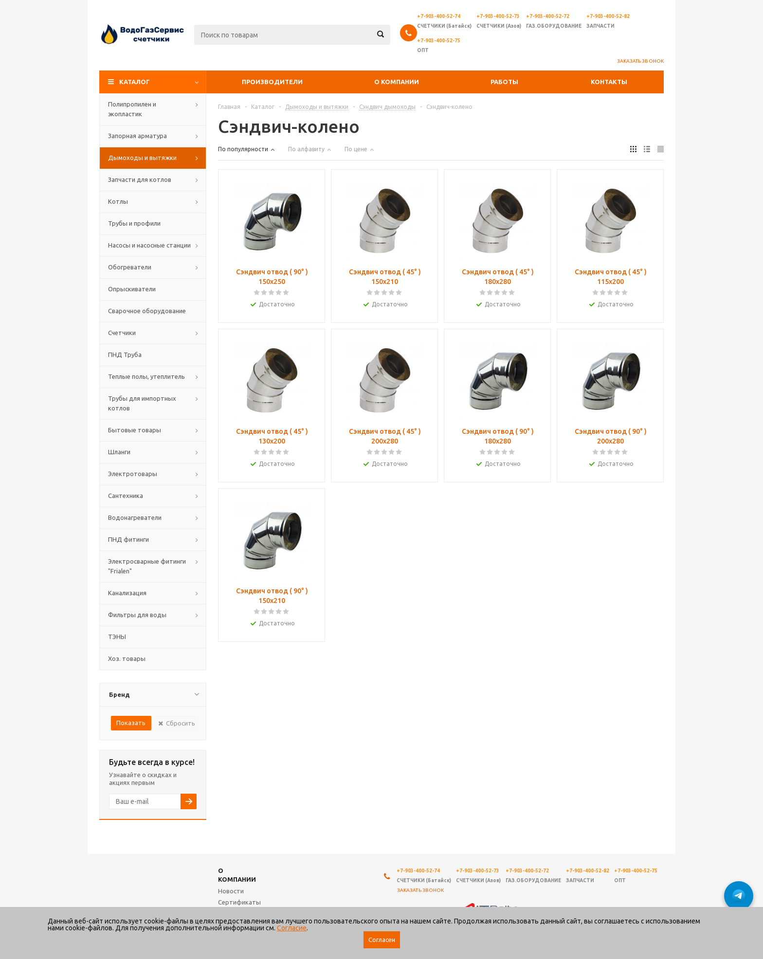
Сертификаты (239, 902)
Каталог (134, 81)
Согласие (292, 928)
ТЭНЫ (117, 636)
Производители (272, 81)
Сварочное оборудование (147, 310)
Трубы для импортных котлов (142, 403)
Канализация (127, 592)
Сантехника (125, 495)
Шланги (119, 451)
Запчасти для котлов (139, 179)
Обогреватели (129, 267)
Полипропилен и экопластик (132, 109)
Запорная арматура (137, 135)
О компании (396, 81)
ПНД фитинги (128, 539)
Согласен (381, 939)
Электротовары (132, 473)
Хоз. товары (126, 658)
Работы (504, 81)
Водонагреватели (135, 517)
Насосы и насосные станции (149, 245)
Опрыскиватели (132, 288)
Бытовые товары (134, 429)
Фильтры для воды (137, 614)
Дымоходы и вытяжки (142, 157)
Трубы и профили (134, 223)
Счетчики (122, 332)
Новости (231, 891)
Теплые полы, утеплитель (146, 376)
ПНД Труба (125, 354)
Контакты (609, 81)
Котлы (118, 201)
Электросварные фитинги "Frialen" (147, 566)
